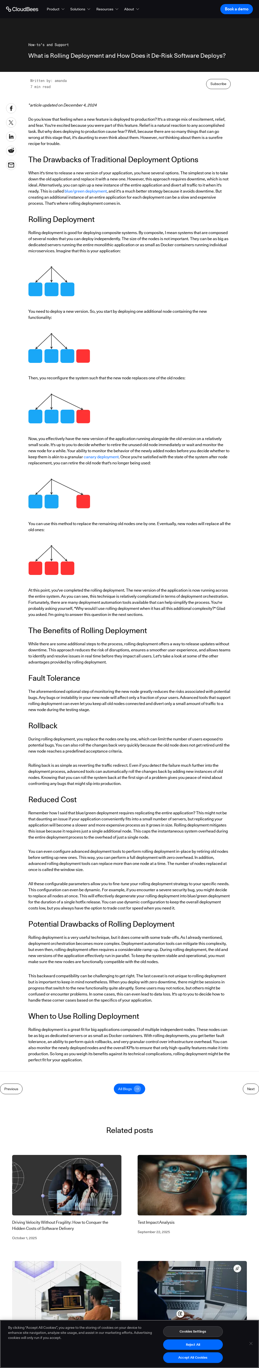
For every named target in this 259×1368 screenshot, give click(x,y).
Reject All (193, 1346)
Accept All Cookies (192, 1359)
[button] (56, 9)
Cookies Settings (193, 1333)
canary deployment (101, 456)
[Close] (250, 1344)
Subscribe (218, 84)
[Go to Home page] (22, 9)
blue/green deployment (85, 191)
